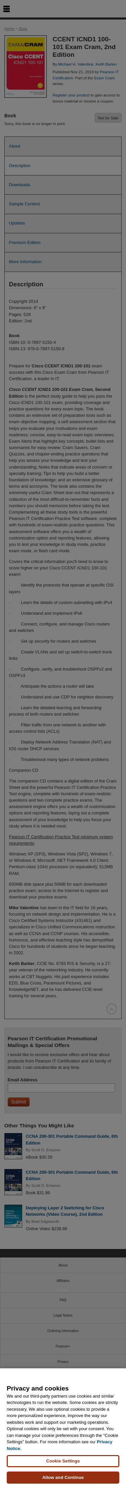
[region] (63, 1428)
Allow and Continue (63, 1477)
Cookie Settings (63, 1460)
